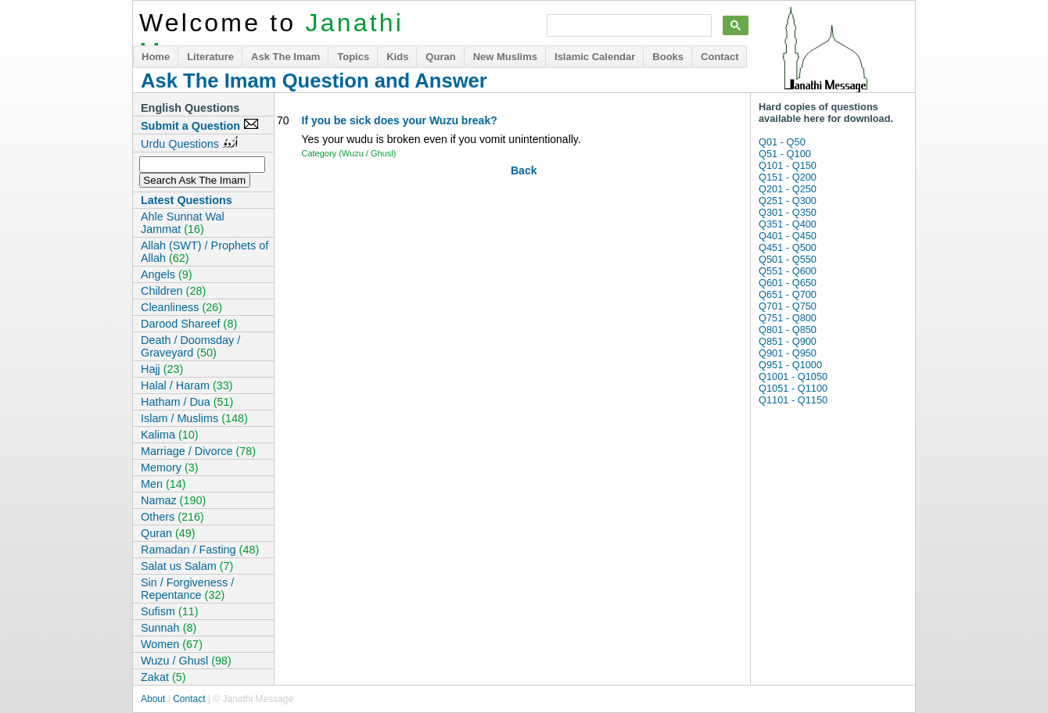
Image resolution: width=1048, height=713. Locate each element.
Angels (166, 274)
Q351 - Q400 (788, 224)
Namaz (173, 500)
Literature (210, 57)
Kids (397, 57)
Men (163, 484)
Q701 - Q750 (788, 306)
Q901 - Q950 (788, 353)
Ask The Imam (285, 57)
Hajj (162, 369)
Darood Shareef (189, 323)
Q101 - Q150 (788, 165)
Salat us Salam (187, 566)
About (153, 698)
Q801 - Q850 (788, 329)
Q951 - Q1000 (790, 365)
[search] (628, 26)
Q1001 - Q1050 (793, 376)
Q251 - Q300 (788, 200)
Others (172, 517)
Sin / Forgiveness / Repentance (187, 588)
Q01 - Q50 (782, 142)
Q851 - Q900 (788, 341)
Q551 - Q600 (788, 271)
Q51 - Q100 (785, 153)
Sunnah (168, 628)
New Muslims (505, 57)
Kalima (170, 434)
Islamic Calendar (595, 57)
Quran (440, 57)
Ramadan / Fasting (200, 549)
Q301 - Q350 (788, 212)
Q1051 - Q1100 (793, 388)
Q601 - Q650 (788, 282)
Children (173, 291)
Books (668, 57)
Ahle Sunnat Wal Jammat (182, 222)
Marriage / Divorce (198, 451)
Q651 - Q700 (788, 294)
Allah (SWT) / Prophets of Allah (204, 251)
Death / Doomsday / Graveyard (190, 346)
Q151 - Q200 (788, 177)
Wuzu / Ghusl (186, 660)
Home (156, 57)
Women (172, 644)
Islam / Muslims (194, 418)
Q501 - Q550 (788, 259)
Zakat (163, 677)
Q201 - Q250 (788, 189)
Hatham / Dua (187, 402)
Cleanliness (181, 307)
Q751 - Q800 (788, 318)
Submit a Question (200, 125)
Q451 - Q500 (788, 247)
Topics (353, 57)
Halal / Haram (187, 385)
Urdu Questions (189, 143)
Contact (719, 57)
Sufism (170, 611)
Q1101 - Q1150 (793, 400)
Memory (170, 467)
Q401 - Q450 (788, 236)
